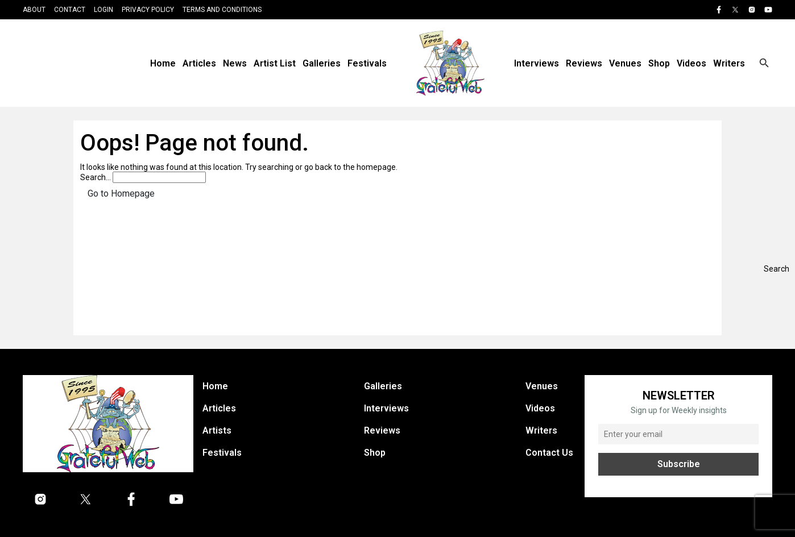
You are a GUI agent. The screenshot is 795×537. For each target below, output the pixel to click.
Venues (625, 63)
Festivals (367, 63)
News (235, 63)
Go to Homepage (121, 193)
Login (103, 10)
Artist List (275, 63)
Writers (729, 63)
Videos (691, 63)
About (34, 10)
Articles (199, 63)
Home (163, 63)
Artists (216, 430)
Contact (69, 10)
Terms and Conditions (222, 10)
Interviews (536, 63)
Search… (95, 177)
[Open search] (764, 63)
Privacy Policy (148, 10)
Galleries (322, 63)
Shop (659, 63)
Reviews (584, 63)
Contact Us (549, 452)
